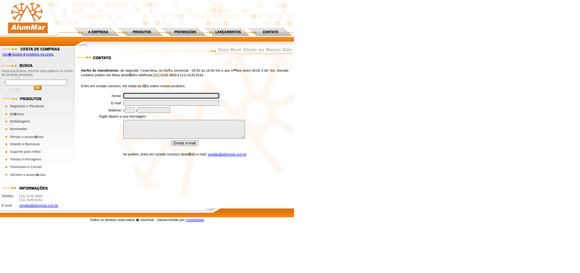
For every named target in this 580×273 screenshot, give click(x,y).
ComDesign (194, 220)
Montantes (18, 129)
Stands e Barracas (25, 144)
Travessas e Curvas (26, 167)
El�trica (17, 114)
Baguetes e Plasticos (27, 106)
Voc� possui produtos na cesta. (28, 54)
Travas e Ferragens (25, 159)
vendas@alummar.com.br (38, 205)
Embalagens (20, 121)
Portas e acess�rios (27, 137)
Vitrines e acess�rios (27, 175)
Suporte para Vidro (25, 152)
